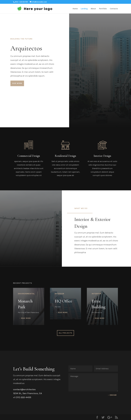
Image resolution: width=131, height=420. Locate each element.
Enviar (113, 395)
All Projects (65, 333)
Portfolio (103, 9)
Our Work (17, 83)
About (93, 9)
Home (75, 9)
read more (26, 318)
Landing (84, 9)
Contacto (114, 9)
